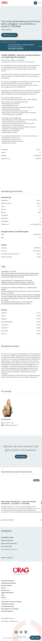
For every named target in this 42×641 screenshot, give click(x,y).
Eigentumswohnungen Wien (9, 543)
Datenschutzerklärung (13, 638)
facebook (21, 632)
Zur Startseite (4, 2)
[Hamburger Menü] (39, 3)
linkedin (16, 632)
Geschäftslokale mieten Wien (9, 549)
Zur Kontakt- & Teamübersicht (9, 621)
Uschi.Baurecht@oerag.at (10, 425)
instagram (25, 632)
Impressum (5, 638)
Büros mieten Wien (6, 546)
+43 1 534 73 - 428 (8, 423)
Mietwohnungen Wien (7, 540)
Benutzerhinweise (22, 638)
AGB (29, 638)
